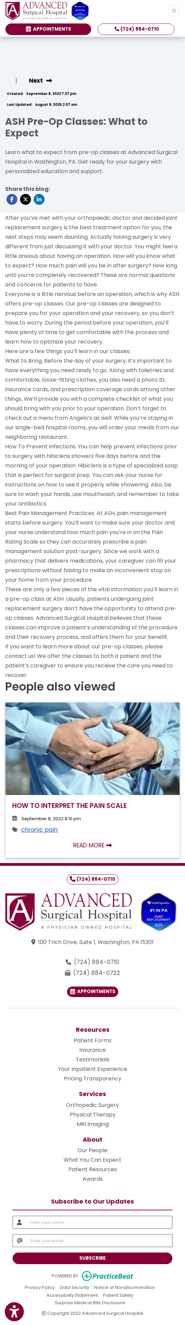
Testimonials (93, 1059)
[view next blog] (40, 81)
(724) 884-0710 (137, 29)
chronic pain (39, 830)
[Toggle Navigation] (174, 10)
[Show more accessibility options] (14, 1312)
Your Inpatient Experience (92, 1069)
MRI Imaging (93, 1124)
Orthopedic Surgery (92, 1105)
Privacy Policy (40, 1287)
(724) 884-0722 (96, 973)
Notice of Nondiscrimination (124, 1287)
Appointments (92, 991)
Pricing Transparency (92, 1078)
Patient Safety (118, 1295)
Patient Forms (93, 1040)
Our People (92, 1150)
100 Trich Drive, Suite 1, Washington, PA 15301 (96, 942)
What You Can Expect (92, 1160)
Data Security (74, 1287)
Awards (93, 1179)
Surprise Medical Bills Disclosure (90, 1302)
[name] (99, 1222)
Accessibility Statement (72, 1295)
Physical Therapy (93, 1115)
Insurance (92, 1050)
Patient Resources (92, 1169)
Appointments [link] (48, 29)
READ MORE (92, 845)
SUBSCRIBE (92, 1258)
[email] (99, 1240)
